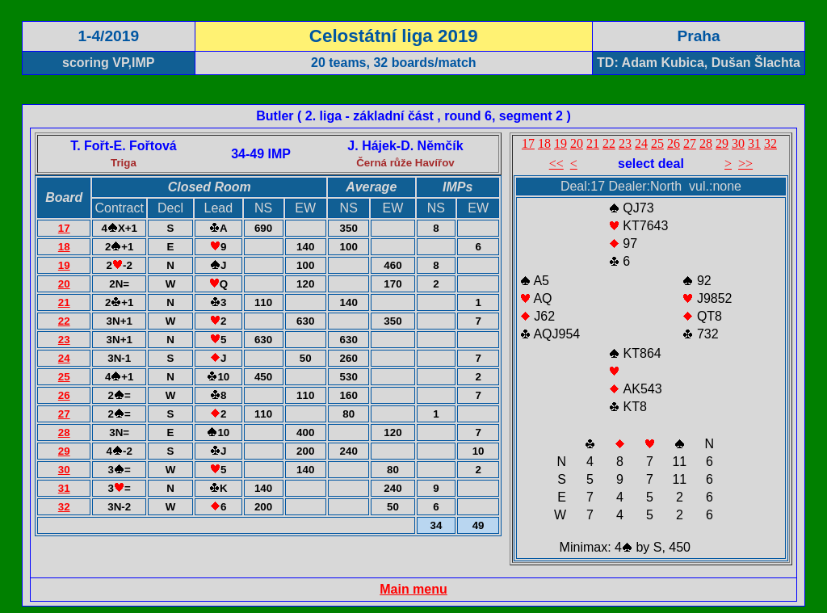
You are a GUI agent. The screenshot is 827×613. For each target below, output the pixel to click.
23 (64, 340)
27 (64, 414)
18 (64, 247)
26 (64, 395)
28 (64, 432)
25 (64, 377)
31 (64, 488)
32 (64, 507)
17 (64, 228)
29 (64, 451)
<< (556, 163)
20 (64, 284)
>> (745, 163)
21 (64, 302)
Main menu (413, 589)
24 (64, 358)
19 (64, 265)
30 (64, 470)
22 (64, 321)
